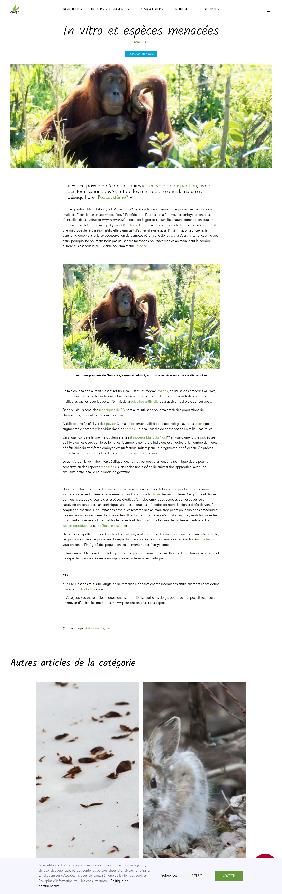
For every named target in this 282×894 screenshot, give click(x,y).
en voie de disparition (173, 185)
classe (156, 494)
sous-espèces (134, 453)
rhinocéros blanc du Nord (148, 437)
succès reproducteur (77, 526)
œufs (174, 235)
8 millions (130, 225)
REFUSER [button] (197, 875)
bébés (90, 589)
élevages (161, 391)
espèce (141, 246)
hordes (129, 429)
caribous (128, 534)
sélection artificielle (144, 401)
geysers (111, 424)
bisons (199, 424)
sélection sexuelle (112, 526)
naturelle (202, 539)
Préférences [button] (169, 875)
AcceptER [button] (229, 875)
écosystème (113, 197)
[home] (15, 9)
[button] (72, 9)
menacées (108, 467)
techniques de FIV (112, 410)
